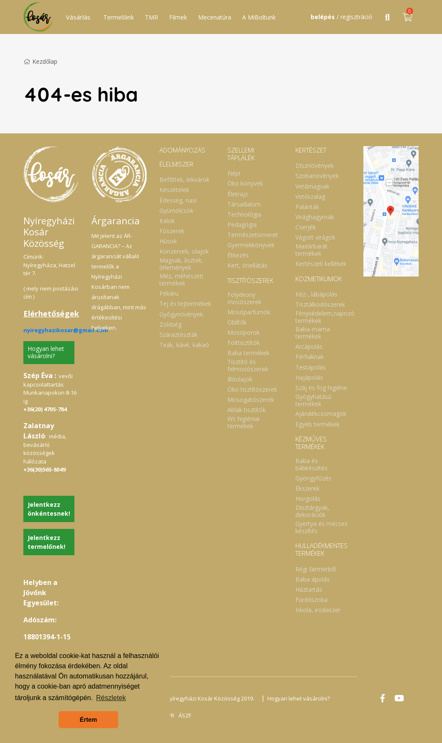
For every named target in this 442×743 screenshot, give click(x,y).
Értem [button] (88, 719)
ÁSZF (184, 715)
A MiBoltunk (259, 17)
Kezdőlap (40, 61)
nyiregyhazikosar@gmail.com (65, 330)
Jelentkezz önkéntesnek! (49, 508)
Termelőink (118, 17)
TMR (151, 17)
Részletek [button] (111, 697)
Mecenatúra (214, 17)
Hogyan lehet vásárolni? (46, 352)
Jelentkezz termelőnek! (46, 542)
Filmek (178, 17)
